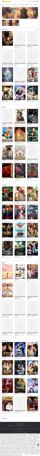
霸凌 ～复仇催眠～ (26, 448)
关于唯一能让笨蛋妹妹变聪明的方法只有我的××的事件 (14, 440)
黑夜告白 (3, 256)
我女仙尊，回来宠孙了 (5, 375)
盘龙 (2, 46)
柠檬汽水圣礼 (17, 160)
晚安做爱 (2, 451)
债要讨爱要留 (17, 202)
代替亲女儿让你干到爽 (4, 439)
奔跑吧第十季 (17, 279)
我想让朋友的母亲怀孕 (7, 451)
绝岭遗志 (16, 124)
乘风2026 (16, 316)
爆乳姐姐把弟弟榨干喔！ (22, 451)
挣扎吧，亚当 (36, 447)
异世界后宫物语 (18, 435)
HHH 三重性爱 (31, 451)
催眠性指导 (36, 435)
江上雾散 (28, 393)
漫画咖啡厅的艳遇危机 (34, 440)
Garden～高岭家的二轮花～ (10, 444)
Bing (21, 425)
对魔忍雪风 (3, 452)
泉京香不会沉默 (29, 124)
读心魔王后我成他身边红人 (19, 357)
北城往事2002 (4, 357)
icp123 (25, 431)
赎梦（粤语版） (29, 160)
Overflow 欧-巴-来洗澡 (18, 455)
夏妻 (22, 448)
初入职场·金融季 (4, 334)
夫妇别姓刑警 (29, 256)
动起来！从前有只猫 (30, 64)
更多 (37, 29)
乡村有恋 (3, 160)
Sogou (27, 425)
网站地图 (35, 4)
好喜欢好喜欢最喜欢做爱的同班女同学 (21, 444)
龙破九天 (16, 64)
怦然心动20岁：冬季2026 (31, 316)
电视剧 (14, 4)
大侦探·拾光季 (20, 443)
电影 (11, 4)
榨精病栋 (33, 436)
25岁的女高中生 (25, 443)
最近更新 (26, 4)
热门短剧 (21, 4)
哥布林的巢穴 (10, 439)
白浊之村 (4, 436)
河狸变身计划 (4, 124)
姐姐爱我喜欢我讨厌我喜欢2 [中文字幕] (8, 455)
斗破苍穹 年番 (35, 443)
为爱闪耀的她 (4, 279)
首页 (2, 4)
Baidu (14, 425)
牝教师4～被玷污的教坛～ (15, 436)
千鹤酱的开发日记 (22, 436)
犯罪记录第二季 (17, 256)
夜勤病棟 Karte (12, 448)
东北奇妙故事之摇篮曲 (18, 178)
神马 (30, 425)
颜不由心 (28, 202)
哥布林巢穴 (21, 452)
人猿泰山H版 (25, 452)
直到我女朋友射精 (31, 435)
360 (23, 425)
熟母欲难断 (31, 448)
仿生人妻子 (29, 142)
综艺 (18, 4)
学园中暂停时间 (13, 435)
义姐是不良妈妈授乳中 (26, 440)
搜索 (30, 1)
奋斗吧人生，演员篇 (5, 316)
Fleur (1, 440)
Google (18, 425)
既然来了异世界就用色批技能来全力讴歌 (19, 439)
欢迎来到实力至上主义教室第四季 (7, 64)
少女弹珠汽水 (28, 439)
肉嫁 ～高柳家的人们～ (34, 439)
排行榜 (31, 4)
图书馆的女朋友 (7, 448)
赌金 (2, 238)
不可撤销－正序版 (5, 178)
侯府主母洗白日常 (5, 393)
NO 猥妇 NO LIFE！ (36, 448)
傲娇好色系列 (4, 435)
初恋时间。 (9, 435)
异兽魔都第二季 (29, 46)
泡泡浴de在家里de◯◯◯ (18, 447)
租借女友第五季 (17, 46)
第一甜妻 (28, 375)
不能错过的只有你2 (18, 142)
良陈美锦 (28, 220)
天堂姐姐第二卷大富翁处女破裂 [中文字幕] (12, 452)
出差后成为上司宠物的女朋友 (32, 444)
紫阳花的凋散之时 (14, 451)
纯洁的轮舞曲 (30, 443)
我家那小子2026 (29, 334)
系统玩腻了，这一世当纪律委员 (20, 375)
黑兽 (10, 436)
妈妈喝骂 (3, 440)
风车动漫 (7, 4)
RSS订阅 (10, 425)
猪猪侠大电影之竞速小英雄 (6, 142)
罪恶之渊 (7, 436)
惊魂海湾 (16, 238)
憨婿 (27, 238)
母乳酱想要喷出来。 (24, 435)
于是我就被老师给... (18, 448)
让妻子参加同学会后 (14, 443)
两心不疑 (16, 220)
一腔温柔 (28, 357)
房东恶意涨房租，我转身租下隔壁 (20, 393)
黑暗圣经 (27, 451)
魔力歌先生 (16, 334)
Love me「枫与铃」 (29, 436)
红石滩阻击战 (29, 178)
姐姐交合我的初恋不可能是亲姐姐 (28, 447)
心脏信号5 (28, 279)
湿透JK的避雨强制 (8, 443)
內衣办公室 (12, 447)
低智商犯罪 (4, 220)
